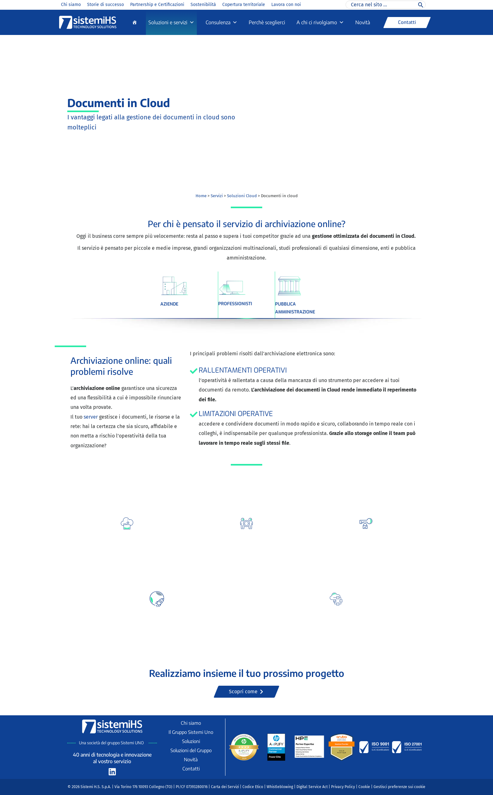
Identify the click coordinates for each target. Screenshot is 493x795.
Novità (362, 22)
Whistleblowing (280, 787)
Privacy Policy (343, 787)
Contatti (191, 768)
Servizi (217, 195)
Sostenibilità (203, 4)
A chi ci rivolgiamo (320, 22)
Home (201, 195)
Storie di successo (105, 4)
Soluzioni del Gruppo (191, 750)
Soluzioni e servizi (171, 22)
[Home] (135, 22)
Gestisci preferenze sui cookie (399, 787)
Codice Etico (252, 787)
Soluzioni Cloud (242, 195)
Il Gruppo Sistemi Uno (191, 732)
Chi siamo (71, 4)
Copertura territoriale (243, 4)
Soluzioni (191, 741)
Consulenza (221, 22)
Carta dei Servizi (225, 787)
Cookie (364, 787)
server (91, 417)
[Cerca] (420, 5)
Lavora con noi (286, 4)
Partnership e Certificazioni (157, 4)
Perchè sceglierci (267, 22)
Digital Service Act (312, 787)
